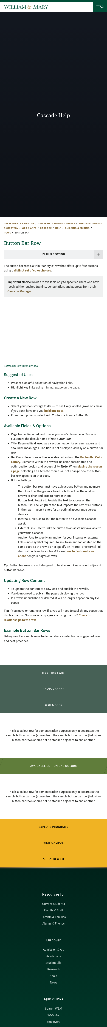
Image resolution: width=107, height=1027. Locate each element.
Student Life (53, 963)
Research (53, 969)
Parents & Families (53, 917)
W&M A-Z (53, 1015)
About (53, 976)
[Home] (26, 7)
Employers (53, 1022)
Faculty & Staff (53, 910)
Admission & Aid (53, 950)
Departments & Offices (19, 223)
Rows (7, 232)
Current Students (53, 904)
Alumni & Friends (53, 923)
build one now (53, 411)
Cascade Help (53, 115)
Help (58, 228)
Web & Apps (29, 228)
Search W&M (53, 1008)
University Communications (56, 223)
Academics (53, 956)
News (53, 982)
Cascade (46, 228)
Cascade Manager (19, 291)
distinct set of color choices (32, 270)
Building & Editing (77, 228)
